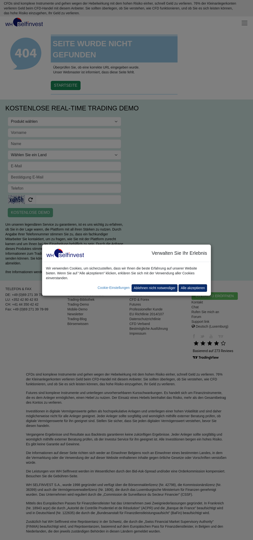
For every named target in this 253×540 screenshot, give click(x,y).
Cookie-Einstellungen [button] (113, 288)
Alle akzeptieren (193, 288)
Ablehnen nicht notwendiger (155, 288)
